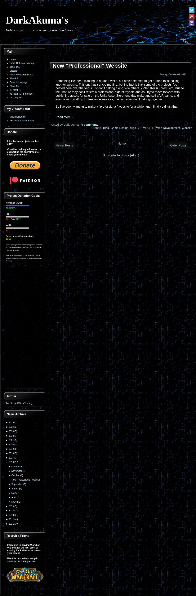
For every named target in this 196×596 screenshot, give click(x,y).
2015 (11, 506)
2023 (11, 431)
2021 (11, 440)
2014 (11, 510)
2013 (11, 515)
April (13, 497)
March (14, 501)
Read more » (64, 117)
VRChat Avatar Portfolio (22, 120)
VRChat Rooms (17, 116)
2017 (11, 457)
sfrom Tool (15, 67)
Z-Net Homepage (18, 82)
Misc (133, 127)
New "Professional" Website (25, 479)
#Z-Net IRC (15, 90)
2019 (11, 449)
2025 (11, 422)
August (15, 488)
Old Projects (16, 97)
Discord (13, 70)
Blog (106, 127)
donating (9, 261)
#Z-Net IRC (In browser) (22, 93)
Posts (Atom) (130, 155)
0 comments (89, 124)
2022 (11, 435)
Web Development (168, 127)
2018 (11, 453)
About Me (14, 86)
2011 (11, 523)
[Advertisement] (25, 328)
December (16, 466)
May (13, 493)
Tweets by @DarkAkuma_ (19, 403)
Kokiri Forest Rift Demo (21, 74)
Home (13, 59)
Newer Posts (64, 145)
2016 (11, 462)
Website (187, 127)
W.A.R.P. (14, 78)
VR (140, 127)
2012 (11, 519)
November (16, 471)
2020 (11, 444)
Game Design (119, 127)
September (17, 484)
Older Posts (178, 145)
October (15, 475)
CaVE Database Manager (23, 63)
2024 (11, 427)
